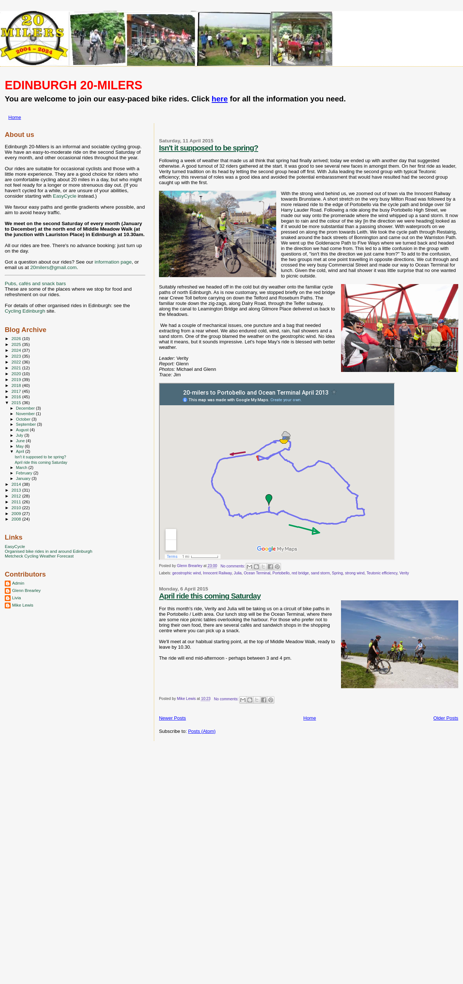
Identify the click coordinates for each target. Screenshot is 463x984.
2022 (16, 361)
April (20, 451)
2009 (16, 513)
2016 (16, 396)
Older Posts (445, 718)
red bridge (300, 573)
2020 (16, 373)
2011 (16, 501)
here (220, 98)
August (23, 430)
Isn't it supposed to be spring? (208, 148)
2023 (16, 356)
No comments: (233, 566)
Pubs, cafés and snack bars (35, 283)
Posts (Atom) (201, 731)
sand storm (320, 573)
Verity (404, 573)
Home (14, 117)
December (26, 408)
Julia (237, 573)
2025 (16, 344)
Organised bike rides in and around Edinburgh (48, 551)
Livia (16, 597)
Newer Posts (172, 718)
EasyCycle (64, 196)
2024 (16, 350)
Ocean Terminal (257, 573)
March (22, 467)
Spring (337, 573)
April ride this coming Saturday (210, 596)
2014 (16, 484)
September (26, 424)
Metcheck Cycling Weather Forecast (39, 556)
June (21, 441)
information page (113, 262)
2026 (16, 338)
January (24, 478)
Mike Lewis (22, 605)
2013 (16, 490)
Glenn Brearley (26, 590)
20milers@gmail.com (53, 267)
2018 (16, 385)
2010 (16, 507)
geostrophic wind (186, 573)
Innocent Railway (217, 573)
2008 (16, 519)
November (26, 413)
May (20, 446)
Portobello (281, 573)
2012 (16, 495)
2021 (16, 367)
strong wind (354, 573)
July (20, 435)
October (24, 419)
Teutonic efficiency (382, 573)
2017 (16, 391)
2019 (16, 379)
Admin (18, 583)
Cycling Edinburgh (25, 311)
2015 (16, 402)
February (25, 473)
